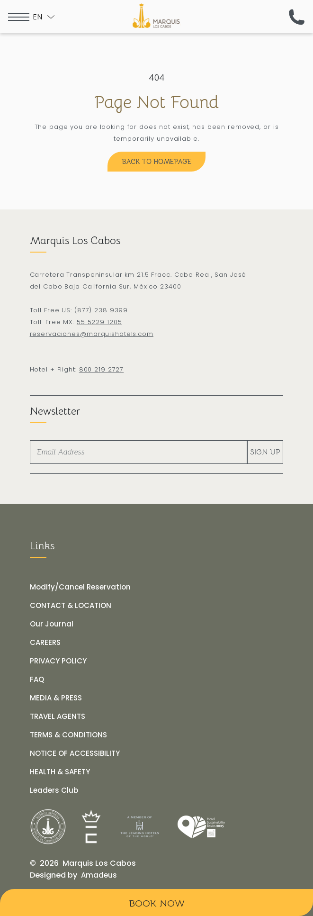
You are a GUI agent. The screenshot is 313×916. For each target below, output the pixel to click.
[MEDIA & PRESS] (56, 698)
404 (157, 77)
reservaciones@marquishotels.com (91, 333)
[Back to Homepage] (156, 162)
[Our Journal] (51, 624)
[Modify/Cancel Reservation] (80, 587)
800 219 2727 (101, 369)
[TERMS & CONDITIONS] (68, 735)
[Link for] (48, 826)
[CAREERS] (45, 642)
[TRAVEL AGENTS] (57, 716)
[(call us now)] (296, 17)
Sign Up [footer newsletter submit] (265, 452)
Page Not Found (156, 102)
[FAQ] (37, 679)
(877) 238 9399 (101, 310)
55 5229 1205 (99, 321)
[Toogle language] (43, 17)
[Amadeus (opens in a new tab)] (99, 875)
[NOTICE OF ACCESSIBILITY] (75, 753)
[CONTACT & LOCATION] (70, 605)
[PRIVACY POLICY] (58, 661)
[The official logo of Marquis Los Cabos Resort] (156, 15)
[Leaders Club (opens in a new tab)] (54, 790)
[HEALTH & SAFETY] (60, 772)
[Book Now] (156, 902)
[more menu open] (18, 17)
